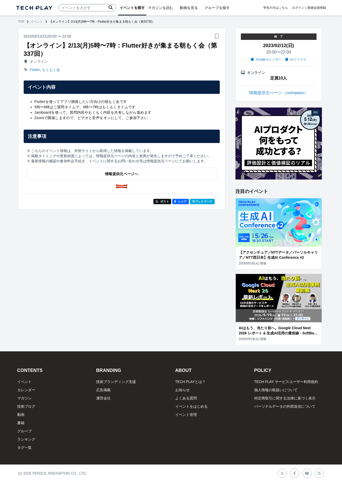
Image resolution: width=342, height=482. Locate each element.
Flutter (35, 70)
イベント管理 (186, 415)
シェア (180, 201)
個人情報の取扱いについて (275, 390)
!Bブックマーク (202, 201)
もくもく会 (51, 70)
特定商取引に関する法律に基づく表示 (284, 398)
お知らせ (182, 390)
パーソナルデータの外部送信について (284, 406)
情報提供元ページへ (121, 174)
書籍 (20, 423)
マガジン (24, 398)
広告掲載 (103, 390)
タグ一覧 (24, 447)
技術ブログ (26, 406)
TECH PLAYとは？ (190, 382)
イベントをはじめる (191, 406)
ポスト (162, 201)
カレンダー (26, 390)
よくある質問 (186, 398)
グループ (24, 431)
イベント (37, 21)
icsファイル (295, 59)
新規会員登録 (317, 8)
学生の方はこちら (275, 8)
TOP (21, 21)
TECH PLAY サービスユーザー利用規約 (286, 382)
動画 (20, 415)
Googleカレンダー (266, 59)
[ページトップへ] (34, 8)
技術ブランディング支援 (116, 382)
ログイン (298, 8)
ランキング (26, 439)
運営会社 (103, 398)
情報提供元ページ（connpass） (278, 93)
